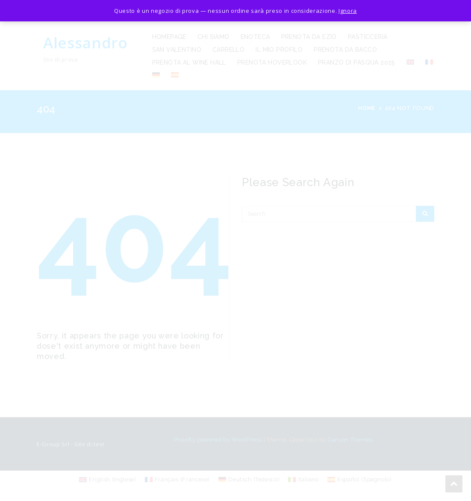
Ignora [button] (348, 11)
